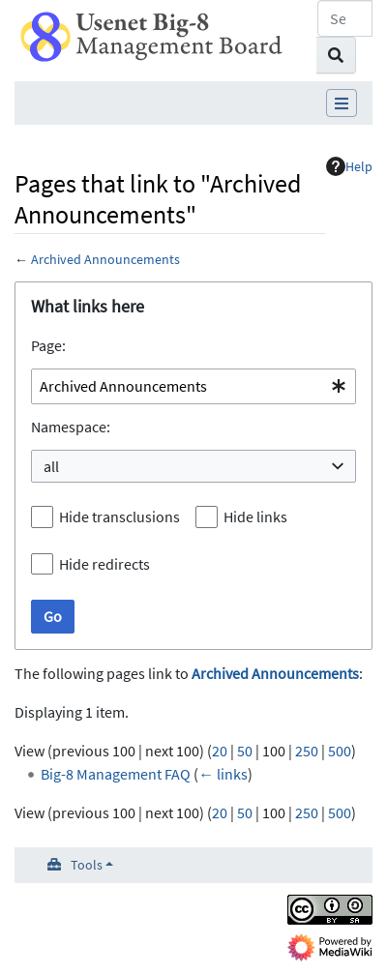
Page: (48, 345)
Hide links (255, 516)
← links (223, 773)
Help (349, 166)
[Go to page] (336, 55)
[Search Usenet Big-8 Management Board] (344, 18)
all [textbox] (51, 466)
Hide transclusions (119, 516)
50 (245, 750)
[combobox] (193, 386)
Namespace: (70, 426)
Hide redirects (104, 564)
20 (219, 750)
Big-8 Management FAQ (116, 773)
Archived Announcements (105, 259)
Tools (87, 864)
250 (306, 750)
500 (339, 750)
